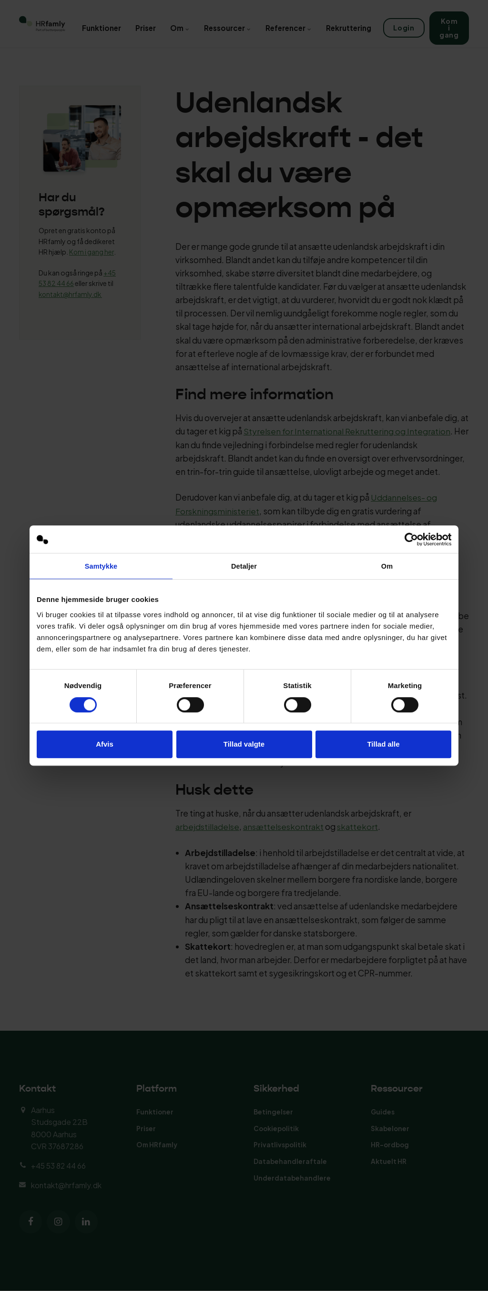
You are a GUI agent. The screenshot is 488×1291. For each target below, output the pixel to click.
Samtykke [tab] (101, 566)
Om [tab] (387, 566)
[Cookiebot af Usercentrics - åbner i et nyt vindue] (409, 539)
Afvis (104, 744)
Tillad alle (383, 744)
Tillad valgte (244, 744)
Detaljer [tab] (244, 566)
